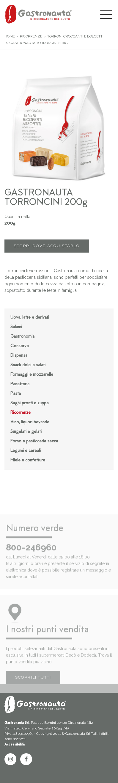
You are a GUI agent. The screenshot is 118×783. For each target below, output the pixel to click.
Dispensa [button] (18, 355)
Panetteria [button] (19, 384)
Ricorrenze (31, 36)
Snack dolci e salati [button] (27, 365)
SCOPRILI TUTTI (33, 683)
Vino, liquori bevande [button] (29, 422)
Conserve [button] (19, 346)
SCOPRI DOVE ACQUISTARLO (47, 246)
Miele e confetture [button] (27, 460)
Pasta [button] (15, 393)
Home (9, 36)
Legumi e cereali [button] (25, 451)
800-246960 (31, 553)
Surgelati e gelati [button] (26, 432)
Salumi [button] (16, 327)
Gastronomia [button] (22, 336)
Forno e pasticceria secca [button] (34, 441)
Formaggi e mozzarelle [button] (31, 374)
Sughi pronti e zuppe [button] (29, 403)
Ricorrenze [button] (20, 413)
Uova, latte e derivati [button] (29, 317)
